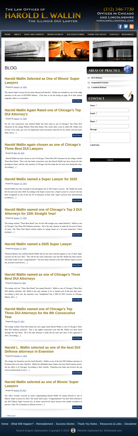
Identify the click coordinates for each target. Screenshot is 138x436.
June (15, 322)
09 (19, 153)
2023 (22, 322)
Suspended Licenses (99, 83)
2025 (22, 153)
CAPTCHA (94, 145)
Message (93, 130)
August (16, 249)
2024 (24, 249)
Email (93, 114)
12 (21, 249)
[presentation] (110, 153)
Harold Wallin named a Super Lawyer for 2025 (41, 179)
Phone (93, 122)
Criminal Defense (98, 87)
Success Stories (65, 424)
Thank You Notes (87, 424)
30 (21, 391)
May (15, 153)
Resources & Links (111, 424)
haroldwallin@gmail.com (114, 21)
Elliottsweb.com (113, 430)
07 (19, 322)
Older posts (10, 416)
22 (21, 87)
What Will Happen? (22, 424)
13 (21, 119)
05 (20, 283)
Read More (77, 101)
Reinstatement (44, 424)
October (17, 356)
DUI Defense (96, 78)
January (17, 87)
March (16, 283)
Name (93, 105)
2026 (25, 87)
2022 (25, 356)
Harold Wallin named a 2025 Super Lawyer (38, 244)
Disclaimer (130, 424)
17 (21, 218)
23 (21, 184)
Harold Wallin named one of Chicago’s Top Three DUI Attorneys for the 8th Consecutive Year (40, 313)
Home (4, 424)
